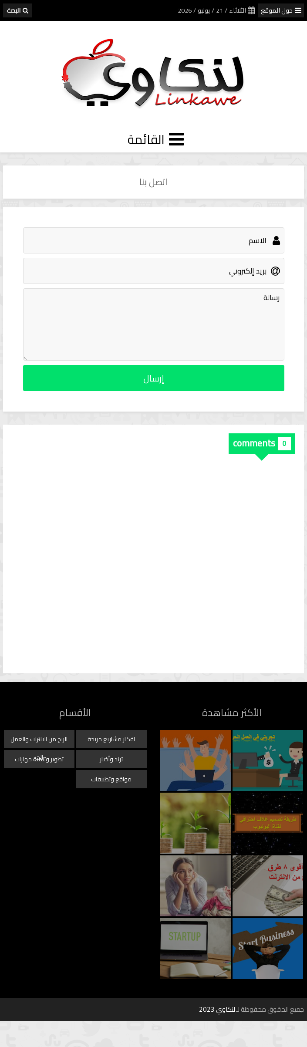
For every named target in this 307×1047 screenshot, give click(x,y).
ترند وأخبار (111, 759)
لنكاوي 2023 (217, 1009)
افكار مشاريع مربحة (111, 739)
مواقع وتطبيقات (111, 779)
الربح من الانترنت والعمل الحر (38, 740)
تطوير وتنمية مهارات (39, 759)
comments (254, 443)
